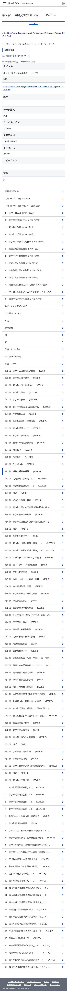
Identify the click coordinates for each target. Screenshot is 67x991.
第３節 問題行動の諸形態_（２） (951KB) (25, 486)
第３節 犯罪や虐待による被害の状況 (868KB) (28, 407)
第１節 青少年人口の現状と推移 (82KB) (25, 371)
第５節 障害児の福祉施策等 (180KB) (24, 629)
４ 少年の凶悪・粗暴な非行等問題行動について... (28, 830)
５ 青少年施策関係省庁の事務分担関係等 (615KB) (30, 838)
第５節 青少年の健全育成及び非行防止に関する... (28, 522)
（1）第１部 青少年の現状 (17, 198)
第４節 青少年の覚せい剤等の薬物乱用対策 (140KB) (31, 766)
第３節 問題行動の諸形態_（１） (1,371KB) (26, 479)
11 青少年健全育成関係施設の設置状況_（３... (26, 902)
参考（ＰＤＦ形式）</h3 (16, 306)
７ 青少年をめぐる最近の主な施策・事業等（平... (28, 852)
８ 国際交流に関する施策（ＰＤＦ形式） (24, 299)
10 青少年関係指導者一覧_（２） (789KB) (25, 881)
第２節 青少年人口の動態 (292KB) (23, 378)
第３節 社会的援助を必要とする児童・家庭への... (28, 615)
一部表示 (24, 62)
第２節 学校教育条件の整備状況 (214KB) (26, 421)
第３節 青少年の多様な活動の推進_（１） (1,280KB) (30, 543)
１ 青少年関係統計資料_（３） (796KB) (24, 802)
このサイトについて (16, 982)
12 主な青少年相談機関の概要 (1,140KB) (26, 909)
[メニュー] (4, 3)
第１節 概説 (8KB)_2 (16, 744)
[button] (63, 3)
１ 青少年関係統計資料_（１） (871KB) (24, 787)
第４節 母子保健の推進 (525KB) (22, 622)
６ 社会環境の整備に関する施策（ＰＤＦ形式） (27, 285)
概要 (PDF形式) (12, 191)
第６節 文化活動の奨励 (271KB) (22, 572)
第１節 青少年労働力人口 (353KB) (23, 428)
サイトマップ (55, 985)
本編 (7, 321)
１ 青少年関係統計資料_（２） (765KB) (24, 795)
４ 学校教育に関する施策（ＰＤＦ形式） (24, 270)
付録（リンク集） (13, 349)
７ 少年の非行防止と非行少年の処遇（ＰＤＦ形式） (29, 292)
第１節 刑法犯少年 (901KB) (20, 464)
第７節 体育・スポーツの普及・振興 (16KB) (27, 579)
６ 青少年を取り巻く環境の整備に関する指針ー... (28, 845)
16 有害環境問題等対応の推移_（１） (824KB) (27, 945)
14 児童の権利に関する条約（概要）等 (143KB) (29, 931)
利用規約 (55, 982)
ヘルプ (46, 982)
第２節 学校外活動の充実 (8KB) (21, 536)
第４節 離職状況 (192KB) (18, 450)
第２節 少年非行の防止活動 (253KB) (24, 751)
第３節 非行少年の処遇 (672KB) (22, 759)
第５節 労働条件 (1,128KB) (19, 457)
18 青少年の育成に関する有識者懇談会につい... (27, 967)
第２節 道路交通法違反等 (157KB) (23, 471)
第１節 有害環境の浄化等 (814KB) (23, 723)
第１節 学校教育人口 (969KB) (21, 414)
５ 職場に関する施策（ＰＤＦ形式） (22, 277)
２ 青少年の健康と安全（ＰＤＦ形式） (23, 220)
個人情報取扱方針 (14, 985)
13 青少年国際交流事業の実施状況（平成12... (26, 917)
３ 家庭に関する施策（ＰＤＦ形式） (22, 263)
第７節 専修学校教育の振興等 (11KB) (24, 680)
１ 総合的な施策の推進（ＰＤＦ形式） (23, 249)
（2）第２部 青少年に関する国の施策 (22, 206)
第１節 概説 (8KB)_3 (16, 773)
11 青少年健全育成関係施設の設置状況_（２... (26, 895)
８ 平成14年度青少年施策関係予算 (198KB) (27, 859)
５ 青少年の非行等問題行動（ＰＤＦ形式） (25, 242)
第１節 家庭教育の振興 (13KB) (21, 601)
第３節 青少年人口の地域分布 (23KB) (24, 385)
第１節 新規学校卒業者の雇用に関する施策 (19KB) (30, 694)
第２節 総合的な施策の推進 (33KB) (23, 500)
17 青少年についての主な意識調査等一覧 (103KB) (30, 960)
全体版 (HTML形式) (13, 313)
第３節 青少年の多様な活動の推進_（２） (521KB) (29, 550)
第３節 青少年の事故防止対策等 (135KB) (26, 737)
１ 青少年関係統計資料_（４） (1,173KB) (25, 809)
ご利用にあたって (34, 982)
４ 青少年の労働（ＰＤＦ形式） (20, 234)
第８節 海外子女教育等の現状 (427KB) (25, 687)
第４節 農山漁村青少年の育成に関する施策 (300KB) (31, 716)
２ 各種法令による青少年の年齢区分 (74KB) (27, 816)
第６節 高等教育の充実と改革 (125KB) (25, 672)
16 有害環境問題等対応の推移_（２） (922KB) (27, 953)
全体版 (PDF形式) (13, 356)
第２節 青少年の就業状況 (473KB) (23, 435)
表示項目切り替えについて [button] (16, 56)
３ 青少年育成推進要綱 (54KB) (21, 823)
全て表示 (32, 62)
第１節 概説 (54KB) (16, 493)
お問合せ (27, 985)
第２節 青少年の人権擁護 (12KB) (22, 730)
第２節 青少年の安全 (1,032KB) (21, 400)
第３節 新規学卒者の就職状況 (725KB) (25, 443)
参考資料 (9, 328)
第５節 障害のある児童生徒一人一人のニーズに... (28, 665)
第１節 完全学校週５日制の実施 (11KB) (25, 637)
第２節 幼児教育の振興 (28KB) (21, 644)
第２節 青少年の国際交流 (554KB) (23, 780)
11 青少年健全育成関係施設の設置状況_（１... (26, 888)
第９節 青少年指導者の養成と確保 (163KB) (27, 593)
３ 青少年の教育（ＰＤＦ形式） (20, 227)
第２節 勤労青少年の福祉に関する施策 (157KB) (29, 701)
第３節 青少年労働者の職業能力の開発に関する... (28, 708)
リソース (33, 24)
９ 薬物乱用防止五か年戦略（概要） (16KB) (27, 866)
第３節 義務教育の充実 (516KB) (22, 651)
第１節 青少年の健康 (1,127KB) (21, 392)
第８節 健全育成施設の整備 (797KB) (24, 586)
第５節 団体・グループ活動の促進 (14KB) (26, 565)
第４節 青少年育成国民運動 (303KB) (24, 514)
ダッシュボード (40, 985)
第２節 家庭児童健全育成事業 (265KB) (25, 608)
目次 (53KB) (11, 364)
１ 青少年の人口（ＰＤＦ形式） (20, 213)
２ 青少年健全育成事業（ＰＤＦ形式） (23, 256)
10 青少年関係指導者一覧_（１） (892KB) (25, 874)
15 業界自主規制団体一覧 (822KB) (23, 938)
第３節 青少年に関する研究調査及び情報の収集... (28, 507)
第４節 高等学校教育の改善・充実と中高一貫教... (28, 658)
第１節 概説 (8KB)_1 (16, 529)
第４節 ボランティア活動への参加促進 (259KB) (29, 558)
